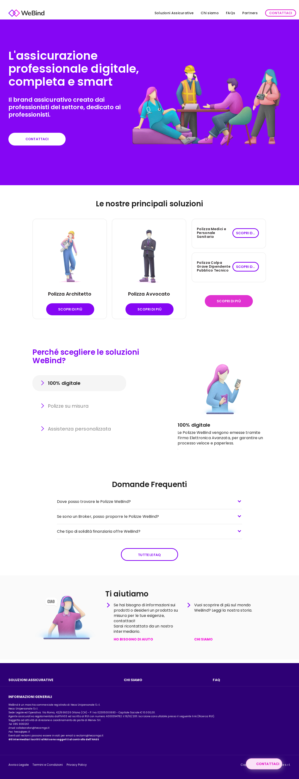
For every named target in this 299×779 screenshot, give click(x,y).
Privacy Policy (77, 764)
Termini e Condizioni (47, 764)
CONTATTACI (270, 13)
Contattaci (40, 139)
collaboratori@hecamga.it (33, 728)
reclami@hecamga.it (89, 735)
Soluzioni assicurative (30, 680)
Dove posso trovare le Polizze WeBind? (94, 503)
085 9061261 (21, 724)
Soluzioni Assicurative (164, 13)
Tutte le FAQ (149, 557)
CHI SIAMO (203, 643)
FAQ (216, 680)
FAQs (220, 13)
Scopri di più (70, 311)
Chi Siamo (133, 680)
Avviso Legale (18, 764)
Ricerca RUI (206, 716)
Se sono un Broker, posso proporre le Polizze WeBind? (108, 518)
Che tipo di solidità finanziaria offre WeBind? (98, 533)
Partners (240, 13)
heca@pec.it (22, 732)
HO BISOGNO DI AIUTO (133, 643)
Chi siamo (200, 13)
